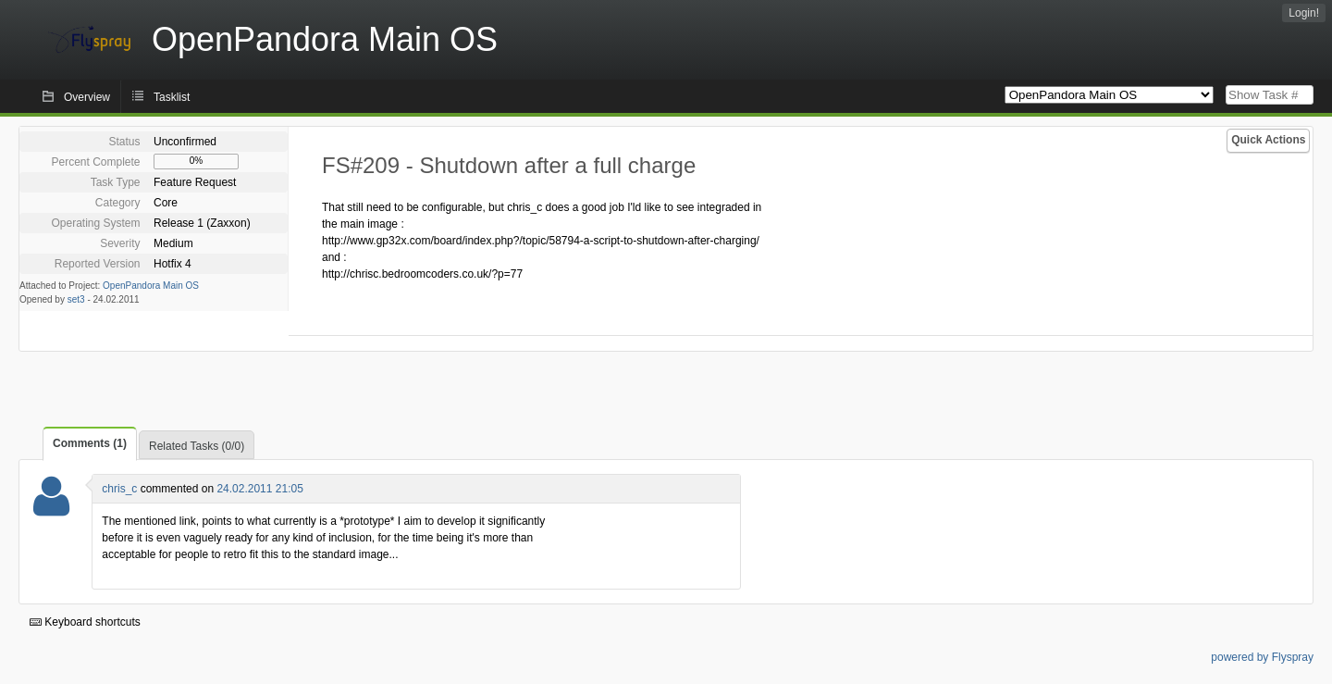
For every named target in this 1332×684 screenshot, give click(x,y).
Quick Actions (1268, 139)
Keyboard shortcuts (85, 622)
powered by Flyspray (1262, 657)
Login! (1304, 12)
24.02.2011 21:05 (259, 488)
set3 (76, 299)
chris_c (119, 488)
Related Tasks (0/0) (196, 446)
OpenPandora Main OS (151, 285)
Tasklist (172, 97)
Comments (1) (90, 443)
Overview (87, 97)
